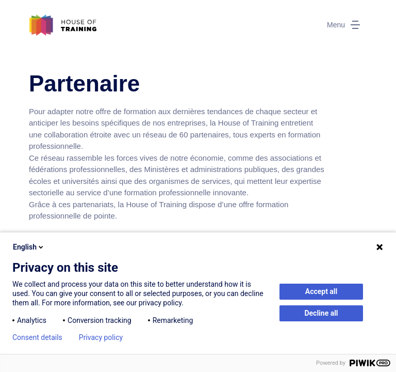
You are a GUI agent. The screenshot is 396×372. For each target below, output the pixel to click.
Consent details (37, 337)
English (29, 247)
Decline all (321, 313)
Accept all (321, 291)
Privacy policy (101, 337)
